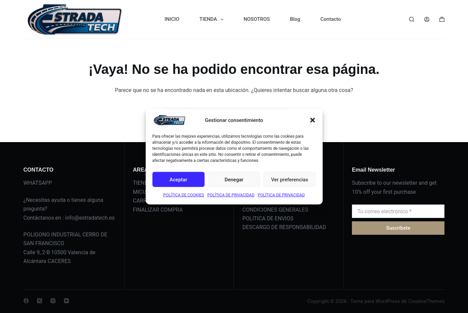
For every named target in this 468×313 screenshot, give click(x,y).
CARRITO (144, 200)
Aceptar (178, 179)
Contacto (330, 19)
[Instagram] (53, 300)
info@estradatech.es (90, 218)
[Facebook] (26, 300)
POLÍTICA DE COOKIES (183, 195)
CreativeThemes (426, 301)
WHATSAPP (38, 183)
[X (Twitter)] (39, 300)
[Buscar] (411, 19)
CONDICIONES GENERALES (275, 210)
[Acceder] (426, 19)
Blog (295, 19)
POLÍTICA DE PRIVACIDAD (230, 195)
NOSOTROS (257, 19)
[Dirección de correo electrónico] (398, 211)
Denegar (233, 179)
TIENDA (213, 19)
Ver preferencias (289, 179)
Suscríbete (398, 228)
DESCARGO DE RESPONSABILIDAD (284, 227)
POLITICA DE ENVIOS (267, 218)
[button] (312, 120)
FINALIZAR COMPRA (158, 210)
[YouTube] (66, 300)
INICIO (172, 19)
